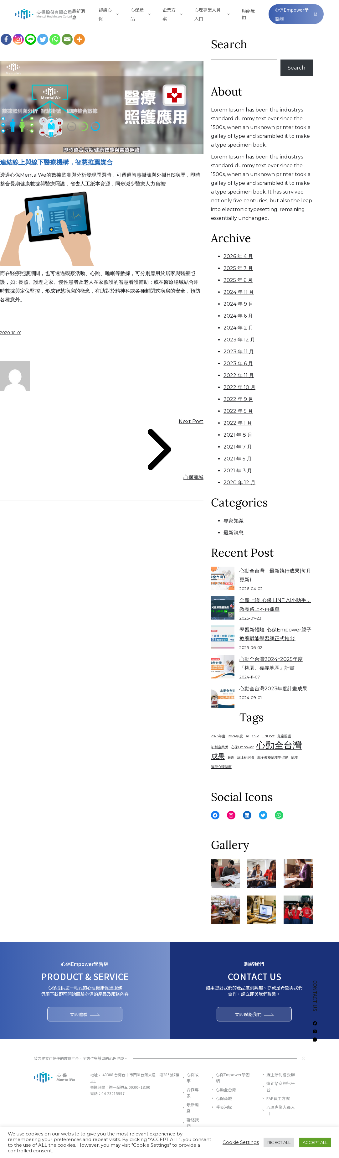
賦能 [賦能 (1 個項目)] (294, 758)
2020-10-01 (10, 332)
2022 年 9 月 (238, 399)
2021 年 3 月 (237, 471)
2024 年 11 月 (238, 292)
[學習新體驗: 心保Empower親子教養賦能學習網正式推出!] (222, 637)
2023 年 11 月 (238, 352)
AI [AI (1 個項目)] (247, 736)
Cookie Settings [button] (241, 1142)
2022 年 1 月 (237, 423)
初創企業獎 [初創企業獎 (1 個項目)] (219, 747)
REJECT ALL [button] (278, 1142)
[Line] (30, 39)
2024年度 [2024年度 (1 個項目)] (235, 736)
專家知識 (233, 521)
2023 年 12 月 (239, 340)
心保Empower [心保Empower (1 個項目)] (242, 747)
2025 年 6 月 (238, 280)
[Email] (67, 39)
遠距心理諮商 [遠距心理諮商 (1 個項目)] (221, 767)
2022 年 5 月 (238, 411)
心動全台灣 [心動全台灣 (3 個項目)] (279, 745)
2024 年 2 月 (238, 328)
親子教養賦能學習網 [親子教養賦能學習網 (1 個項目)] (272, 758)
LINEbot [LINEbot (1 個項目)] (268, 736)
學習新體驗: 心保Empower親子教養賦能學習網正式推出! (275, 634)
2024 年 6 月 (238, 316)
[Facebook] (6, 39)
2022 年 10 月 (239, 387)
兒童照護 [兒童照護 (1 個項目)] (284, 736)
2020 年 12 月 (239, 483)
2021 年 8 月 (237, 435)
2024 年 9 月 (238, 304)
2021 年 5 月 (237, 459)
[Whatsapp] (54, 39)
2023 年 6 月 (238, 363)
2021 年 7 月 (237, 447)
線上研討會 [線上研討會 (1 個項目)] (245, 758)
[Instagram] (18, 39)
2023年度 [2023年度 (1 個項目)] (218, 736)
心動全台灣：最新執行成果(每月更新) (275, 575)
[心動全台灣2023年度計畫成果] (222, 696)
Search (296, 68)
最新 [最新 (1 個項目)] (231, 758)
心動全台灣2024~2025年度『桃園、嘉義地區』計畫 (271, 663)
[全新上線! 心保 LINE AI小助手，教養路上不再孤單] (222, 608)
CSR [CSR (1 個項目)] (255, 736)
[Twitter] (42, 39)
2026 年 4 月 (238, 256)
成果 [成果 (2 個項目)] (218, 756)
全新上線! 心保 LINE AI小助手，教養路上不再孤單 (275, 604)
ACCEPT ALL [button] (315, 1142)
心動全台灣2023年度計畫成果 (273, 689)
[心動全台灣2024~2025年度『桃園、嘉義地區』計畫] (222, 666)
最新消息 (233, 533)
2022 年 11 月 (238, 375)
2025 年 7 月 (238, 268)
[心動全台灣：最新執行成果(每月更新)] (222, 578)
